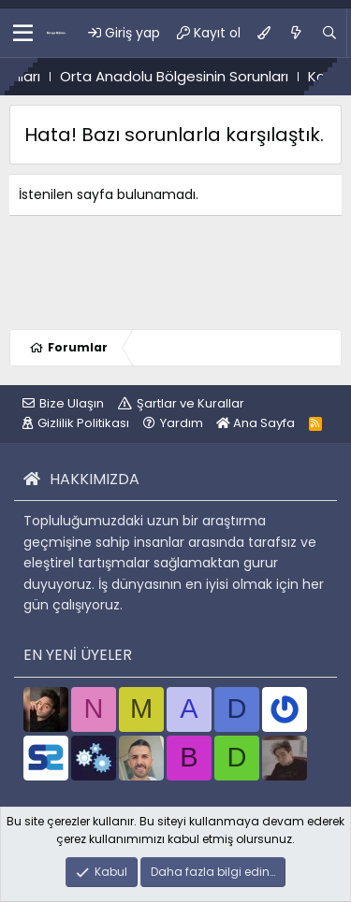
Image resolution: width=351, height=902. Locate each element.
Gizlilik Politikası (83, 423)
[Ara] (329, 32)
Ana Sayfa (255, 423)
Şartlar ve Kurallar (190, 403)
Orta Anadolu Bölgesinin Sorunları (200, 76)
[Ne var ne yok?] (296, 32)
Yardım (181, 423)
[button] (23, 32)
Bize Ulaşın (71, 403)
